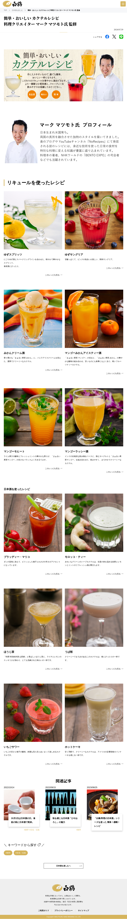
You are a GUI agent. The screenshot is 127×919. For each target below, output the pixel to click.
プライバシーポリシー (63, 910)
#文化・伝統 (34, 830)
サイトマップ (83, 910)
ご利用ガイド (43, 910)
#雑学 (26, 830)
